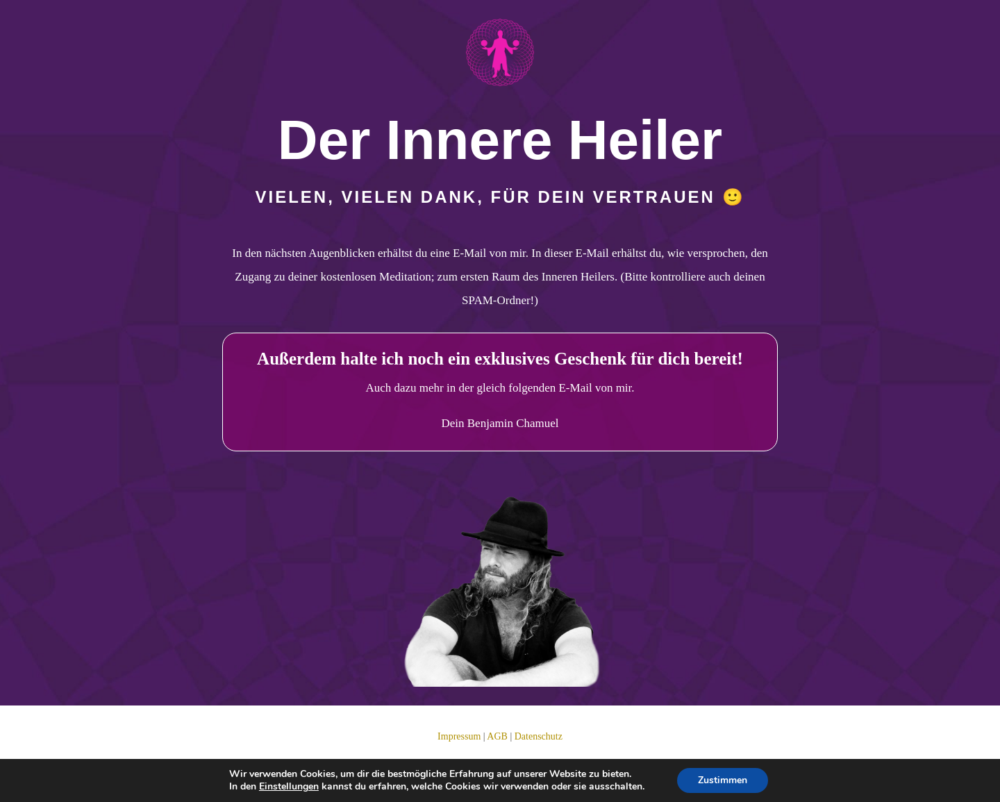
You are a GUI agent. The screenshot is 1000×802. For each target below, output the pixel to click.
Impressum (459, 736)
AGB (497, 736)
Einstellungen (289, 786)
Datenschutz (538, 736)
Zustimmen (722, 780)
